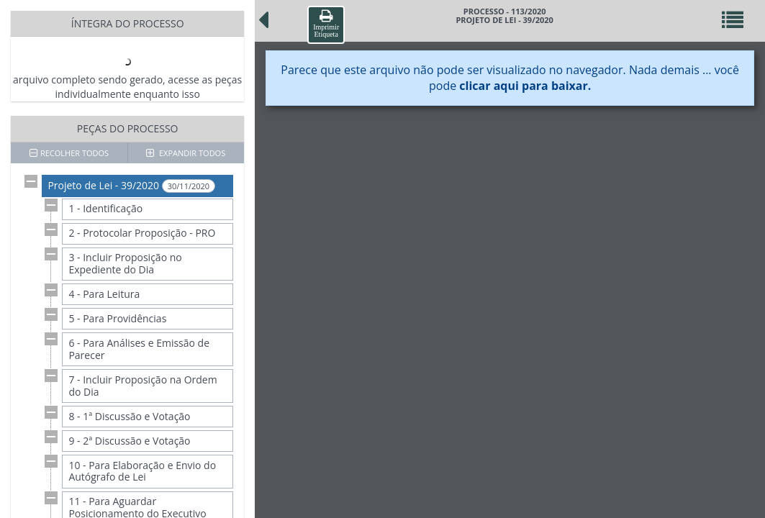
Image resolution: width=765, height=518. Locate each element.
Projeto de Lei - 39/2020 (131, 185)
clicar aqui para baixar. (525, 86)
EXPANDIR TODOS (185, 152)
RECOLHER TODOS (69, 152)
